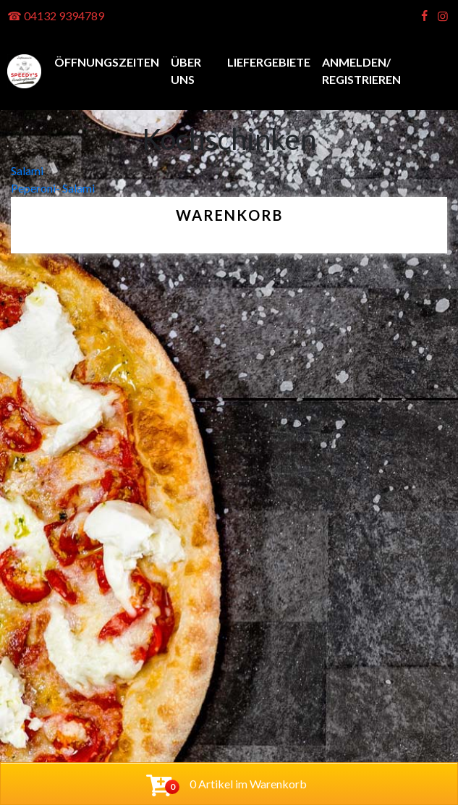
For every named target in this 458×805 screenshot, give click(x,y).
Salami (27, 170)
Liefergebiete (268, 62)
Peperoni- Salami (53, 188)
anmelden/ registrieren (361, 70)
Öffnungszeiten (106, 62)
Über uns (186, 70)
